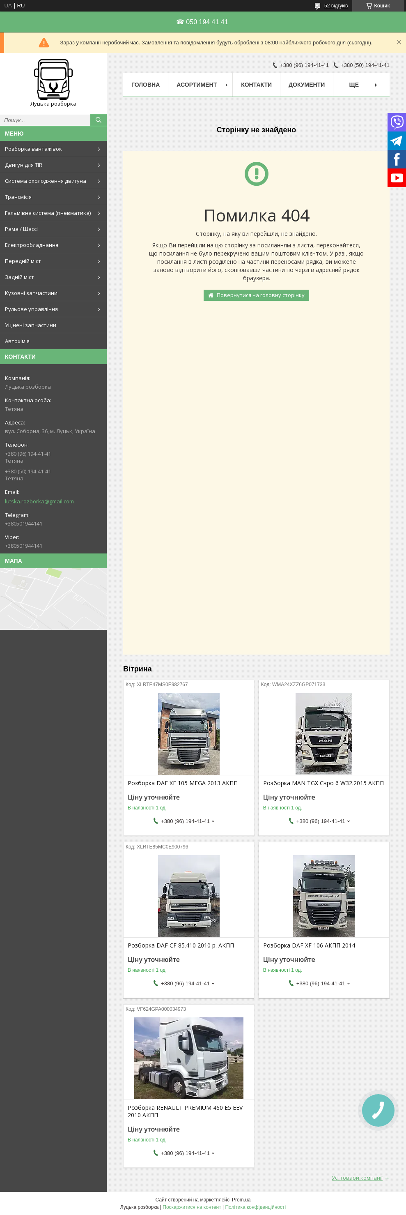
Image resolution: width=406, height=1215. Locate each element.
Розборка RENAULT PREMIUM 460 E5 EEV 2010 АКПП (185, 1111)
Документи (307, 84)
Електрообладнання (31, 245)
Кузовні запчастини (31, 293)
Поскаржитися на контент (192, 1207)
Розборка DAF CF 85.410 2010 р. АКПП (181, 945)
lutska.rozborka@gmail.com (39, 501)
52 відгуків (336, 6)
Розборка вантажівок (33, 148)
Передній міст (23, 261)
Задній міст (19, 277)
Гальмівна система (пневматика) (48, 213)
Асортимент (197, 84)
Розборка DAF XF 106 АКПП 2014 (309, 945)
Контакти (256, 84)
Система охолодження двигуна (45, 180)
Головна (145, 84)
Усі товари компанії (357, 1177)
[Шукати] (98, 120)
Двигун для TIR (23, 164)
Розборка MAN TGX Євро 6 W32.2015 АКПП (323, 783)
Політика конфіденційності (255, 1207)
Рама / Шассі (21, 229)
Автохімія (17, 341)
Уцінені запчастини (30, 325)
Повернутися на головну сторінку (261, 295)
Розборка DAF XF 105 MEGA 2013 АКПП (183, 783)
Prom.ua (241, 1200)
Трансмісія (18, 197)
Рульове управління (31, 309)
